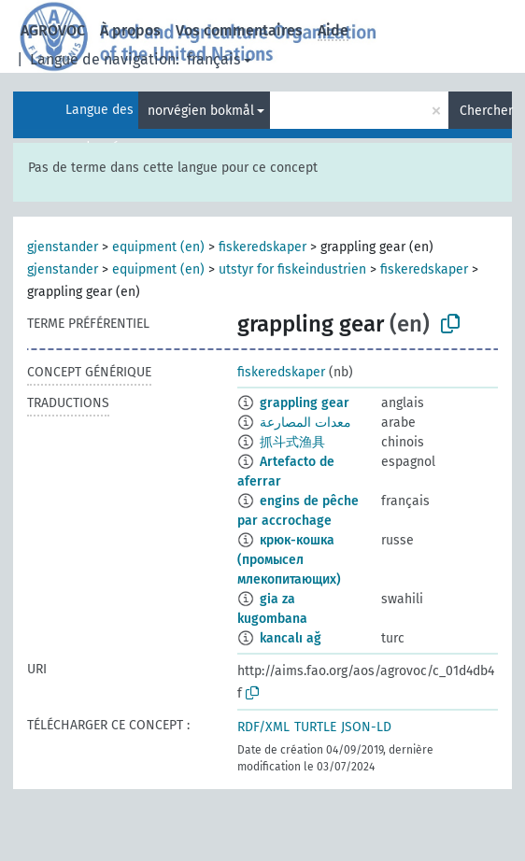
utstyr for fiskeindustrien (292, 269)
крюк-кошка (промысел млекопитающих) (289, 559)
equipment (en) (158, 247)
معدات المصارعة (305, 422)
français (213, 59)
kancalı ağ (290, 638)
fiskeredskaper (262, 247)
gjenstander (62, 247)
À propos (130, 30)
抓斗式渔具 (292, 442)
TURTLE (315, 727)
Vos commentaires (239, 30)
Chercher (486, 111)
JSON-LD (366, 727)
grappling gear (304, 403)
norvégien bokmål (201, 111)
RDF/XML (263, 727)
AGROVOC (53, 30)
